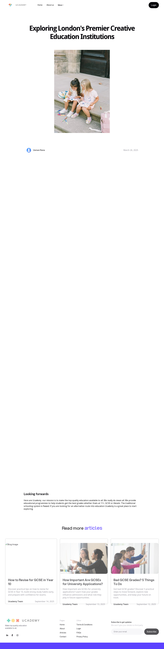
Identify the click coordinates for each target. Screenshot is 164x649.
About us (50, 5)
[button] (60, 5)
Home (40, 5)
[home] (16, 5)
